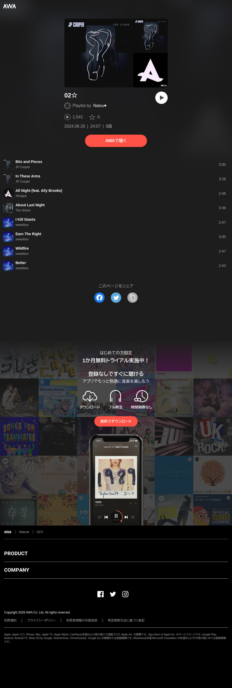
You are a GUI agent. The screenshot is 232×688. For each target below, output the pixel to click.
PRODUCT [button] (16, 553)
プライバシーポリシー (41, 620)
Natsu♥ (99, 105)
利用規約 (10, 620)
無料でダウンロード (116, 421)
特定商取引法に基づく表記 (126, 620)
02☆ (40, 532)
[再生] (161, 98)
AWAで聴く (116, 140)
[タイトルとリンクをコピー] (132, 297)
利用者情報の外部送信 (81, 620)
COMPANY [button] (16, 570)
